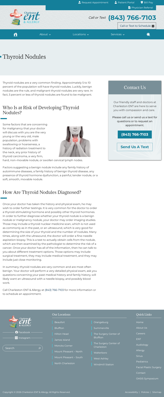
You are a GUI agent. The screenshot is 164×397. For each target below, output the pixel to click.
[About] (45, 34)
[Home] (16, 34)
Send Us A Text (135, 147)
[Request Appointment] (93, 2)
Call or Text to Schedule (137, 25)
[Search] (148, 34)
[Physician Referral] (140, 7)
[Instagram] (22, 338)
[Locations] (81, 34)
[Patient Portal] (124, 2)
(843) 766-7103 (134, 134)
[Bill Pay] (146, 2)
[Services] (117, 34)
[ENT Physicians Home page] (20, 322)
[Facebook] (22, 332)
